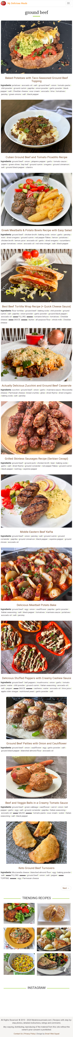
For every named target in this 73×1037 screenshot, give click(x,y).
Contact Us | (19, 1034)
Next (66, 888)
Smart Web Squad (52, 1034)
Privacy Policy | (30, 1034)
